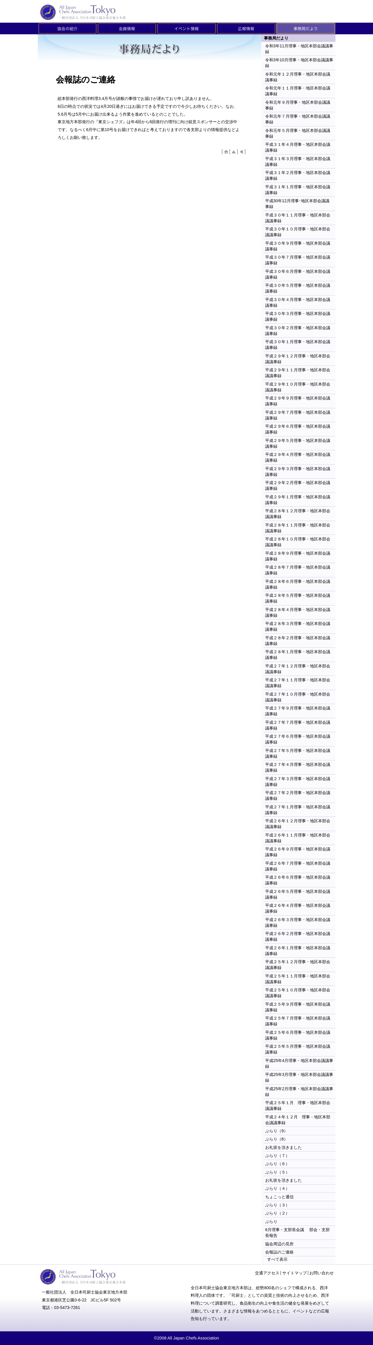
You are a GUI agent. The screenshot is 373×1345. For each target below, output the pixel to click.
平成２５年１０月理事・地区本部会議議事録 (297, 993)
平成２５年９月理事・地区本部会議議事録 (297, 1007)
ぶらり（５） (277, 1172)
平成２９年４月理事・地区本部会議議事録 (297, 457)
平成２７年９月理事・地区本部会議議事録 (297, 711)
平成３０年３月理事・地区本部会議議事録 (297, 316)
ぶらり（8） (276, 1139)
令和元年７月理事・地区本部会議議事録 (297, 119)
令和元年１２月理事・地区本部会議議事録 (297, 77)
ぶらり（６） (277, 1163)
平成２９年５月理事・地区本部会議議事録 (297, 443)
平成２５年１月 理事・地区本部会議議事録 (297, 1105)
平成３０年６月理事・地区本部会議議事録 (297, 274)
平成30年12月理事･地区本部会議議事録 (297, 203)
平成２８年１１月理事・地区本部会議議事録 (297, 528)
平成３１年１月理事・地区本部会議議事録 (297, 190)
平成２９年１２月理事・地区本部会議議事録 (297, 359)
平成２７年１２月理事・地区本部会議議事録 (297, 669)
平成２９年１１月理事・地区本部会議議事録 (297, 373)
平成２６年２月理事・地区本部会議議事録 (297, 936)
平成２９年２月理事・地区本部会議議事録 (297, 485)
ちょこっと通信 (279, 1196)
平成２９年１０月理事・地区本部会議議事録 (297, 387)
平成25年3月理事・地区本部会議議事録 (299, 1077)
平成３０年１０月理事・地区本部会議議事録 (297, 232)
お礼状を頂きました (283, 1147)
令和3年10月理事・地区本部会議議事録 (299, 63)
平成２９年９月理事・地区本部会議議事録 (297, 401)
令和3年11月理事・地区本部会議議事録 (299, 49)
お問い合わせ (321, 1273)
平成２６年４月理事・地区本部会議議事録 (297, 908)
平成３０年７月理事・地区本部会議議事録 (297, 260)
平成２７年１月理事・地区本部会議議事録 (297, 810)
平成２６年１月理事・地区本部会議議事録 (297, 950)
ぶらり (271, 1221)
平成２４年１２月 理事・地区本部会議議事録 (297, 1120)
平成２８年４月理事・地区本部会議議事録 (297, 612)
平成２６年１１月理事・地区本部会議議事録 (297, 838)
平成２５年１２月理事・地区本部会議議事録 (297, 964)
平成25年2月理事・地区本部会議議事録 (299, 1091)
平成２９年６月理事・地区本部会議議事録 (297, 429)
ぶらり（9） (276, 1131)
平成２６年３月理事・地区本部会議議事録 (297, 922)
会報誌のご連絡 (279, 1252)
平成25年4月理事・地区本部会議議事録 (299, 1063)
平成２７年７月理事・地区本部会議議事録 (297, 725)
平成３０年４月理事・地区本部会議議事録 (297, 302)
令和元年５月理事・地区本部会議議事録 (297, 133)
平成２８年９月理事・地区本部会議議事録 (297, 556)
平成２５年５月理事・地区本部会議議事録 (297, 1049)
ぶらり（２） (277, 1213)
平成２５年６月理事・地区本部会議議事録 (297, 1035)
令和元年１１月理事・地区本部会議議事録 (297, 91)
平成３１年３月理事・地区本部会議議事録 (297, 161)
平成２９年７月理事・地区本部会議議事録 (297, 415)
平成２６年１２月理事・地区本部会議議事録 (297, 824)
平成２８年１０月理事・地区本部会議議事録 (297, 542)
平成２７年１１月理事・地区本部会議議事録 (297, 683)
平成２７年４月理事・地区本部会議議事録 (297, 767)
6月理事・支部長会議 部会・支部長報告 (297, 1232)
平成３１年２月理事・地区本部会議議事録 (297, 175)
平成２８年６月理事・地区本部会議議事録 (297, 584)
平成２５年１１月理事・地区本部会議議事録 (297, 979)
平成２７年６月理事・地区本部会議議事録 (297, 739)
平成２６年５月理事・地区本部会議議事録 (297, 894)
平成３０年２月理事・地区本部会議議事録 (297, 330)
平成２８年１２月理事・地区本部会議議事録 (297, 513)
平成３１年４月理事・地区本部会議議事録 (297, 147)
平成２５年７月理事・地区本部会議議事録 (297, 1021)
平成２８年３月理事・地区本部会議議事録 (297, 626)
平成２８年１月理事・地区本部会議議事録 (297, 654)
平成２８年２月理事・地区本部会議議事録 (297, 640)
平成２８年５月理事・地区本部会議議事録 (297, 598)
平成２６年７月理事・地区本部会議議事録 (297, 866)
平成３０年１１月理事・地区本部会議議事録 (297, 218)
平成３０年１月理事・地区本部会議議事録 (297, 344)
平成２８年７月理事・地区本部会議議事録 (297, 570)
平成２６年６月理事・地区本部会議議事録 (297, 880)
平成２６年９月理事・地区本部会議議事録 (297, 852)
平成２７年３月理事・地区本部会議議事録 (297, 781)
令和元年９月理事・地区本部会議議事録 (297, 105)
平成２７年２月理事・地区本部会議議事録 (297, 795)
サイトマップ (294, 1273)
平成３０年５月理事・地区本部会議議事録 (297, 288)
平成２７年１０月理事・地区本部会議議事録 (297, 697)
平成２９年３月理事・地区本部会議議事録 (297, 471)
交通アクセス (267, 1273)
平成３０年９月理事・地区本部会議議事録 (297, 246)
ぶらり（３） (277, 1205)
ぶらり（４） (277, 1188)
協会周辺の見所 (279, 1244)
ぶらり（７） (277, 1155)
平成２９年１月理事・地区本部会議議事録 (297, 500)
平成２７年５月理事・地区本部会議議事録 (297, 753)
